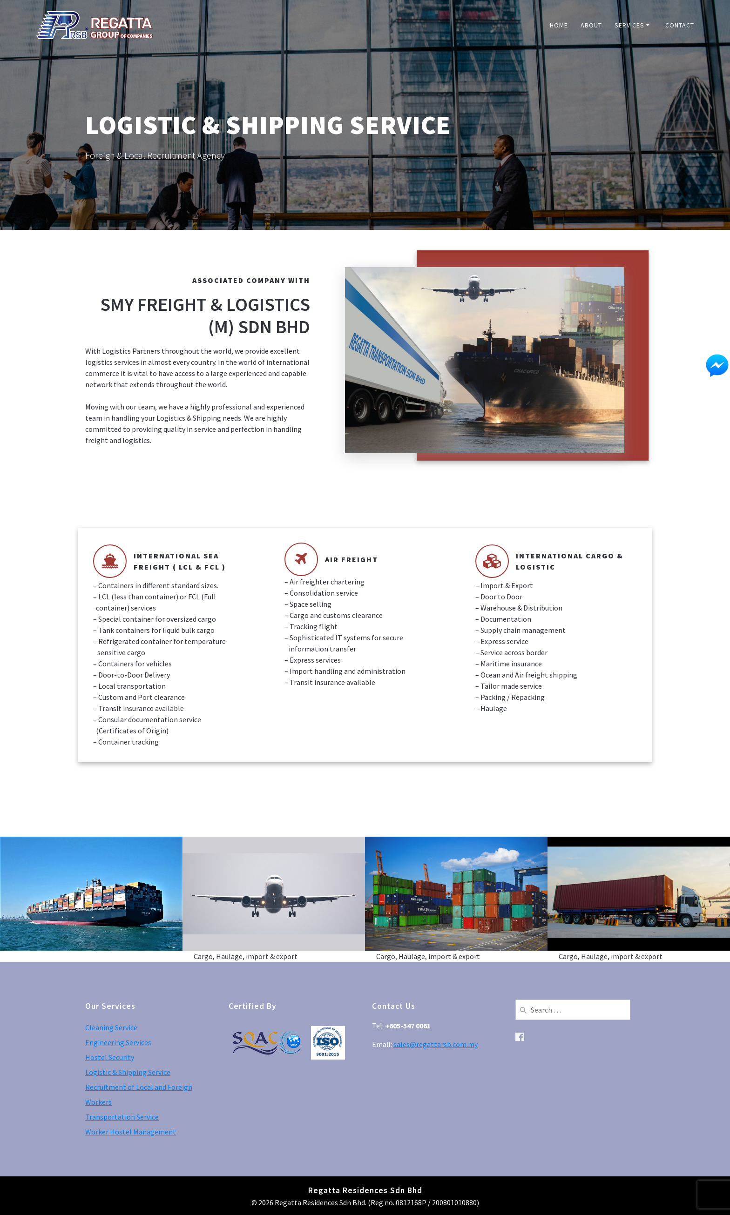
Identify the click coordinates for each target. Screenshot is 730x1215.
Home (559, 25)
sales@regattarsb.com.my (435, 1044)
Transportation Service (122, 1116)
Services (629, 25)
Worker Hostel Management (130, 1131)
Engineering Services (118, 1042)
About (591, 25)
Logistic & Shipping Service (127, 1072)
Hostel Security (109, 1057)
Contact (679, 25)
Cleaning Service (111, 1027)
